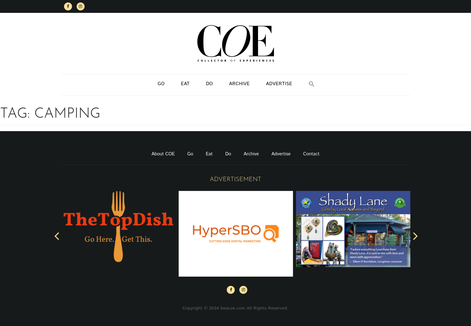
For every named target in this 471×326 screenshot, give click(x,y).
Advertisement (235, 179)
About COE (163, 154)
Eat (185, 84)
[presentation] (56, 235)
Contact (311, 154)
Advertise (279, 84)
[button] (311, 85)
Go (161, 84)
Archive (239, 84)
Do (209, 84)
